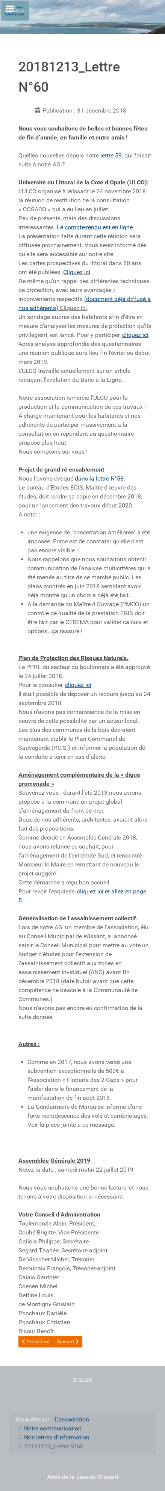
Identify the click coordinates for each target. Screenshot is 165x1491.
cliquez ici (135, 334)
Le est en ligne (95, 227)
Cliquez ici (76, 272)
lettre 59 (111, 155)
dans (99, 478)
